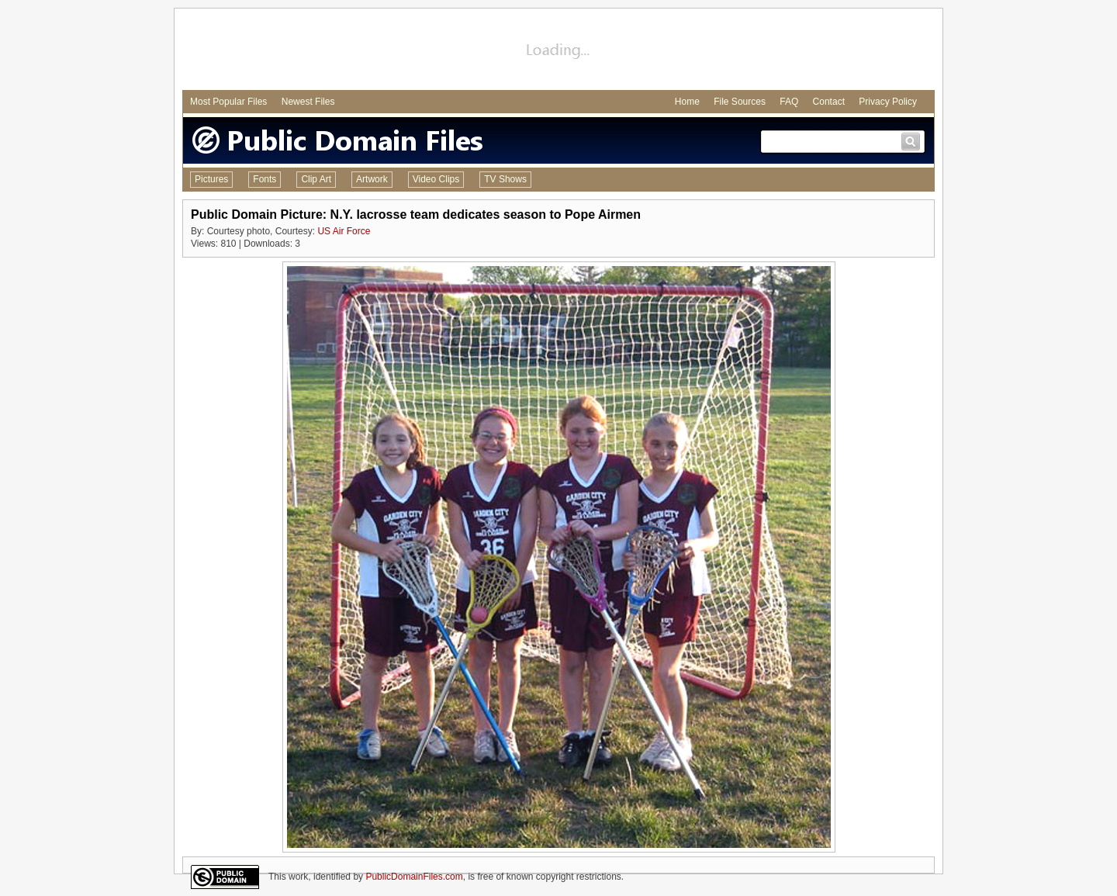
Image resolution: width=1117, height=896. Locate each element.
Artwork (372, 179)
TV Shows (505, 179)
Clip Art (316, 179)
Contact (829, 101)
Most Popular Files (228, 101)
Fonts (264, 179)
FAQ (789, 101)
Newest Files (308, 101)
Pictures (211, 179)
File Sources (740, 101)
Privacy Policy (888, 101)
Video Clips (436, 179)
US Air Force (343, 231)
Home (687, 101)
